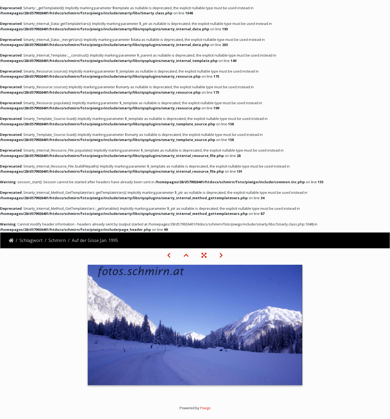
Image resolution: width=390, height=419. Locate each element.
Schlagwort (31, 240)
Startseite (11, 240)
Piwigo (205, 407)
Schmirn (57, 240)
